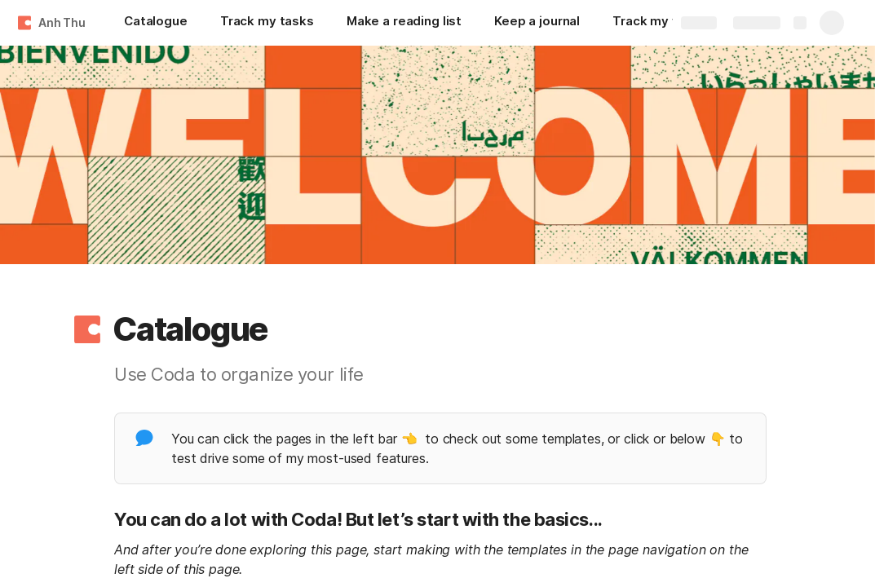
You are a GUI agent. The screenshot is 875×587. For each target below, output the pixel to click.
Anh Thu (62, 22)
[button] (87, 329)
